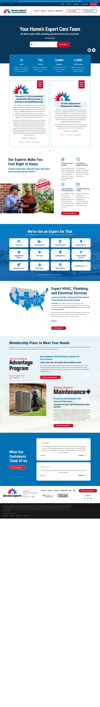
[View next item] (53, 151)
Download (36, 142)
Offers (68, 4)
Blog (74, 490)
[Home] (14, 11)
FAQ (62, 4)
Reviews (56, 490)
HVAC (10, 375)
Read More (82, 455)
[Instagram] (88, 498)
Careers (76, 4)
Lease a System (73, 11)
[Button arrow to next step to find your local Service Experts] (63, 44)
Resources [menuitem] (51, 11)
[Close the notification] (95, 1)
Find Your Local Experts (70, 213)
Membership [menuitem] (59, 11)
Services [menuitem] (36, 11)
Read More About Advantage (50, 377)
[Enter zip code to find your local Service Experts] (44, 44)
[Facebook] (85, 498)
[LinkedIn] (91, 498)
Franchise (84, 4)
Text (22, 142)
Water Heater (20, 375)
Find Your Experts (89, 11)
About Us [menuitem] (43, 11)
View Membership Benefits (63, 425)
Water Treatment (14, 377)
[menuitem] (6, 516)
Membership (64, 490)
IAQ (14, 375)
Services (43, 490)
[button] (94, 50)
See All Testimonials (17, 467)
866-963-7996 (93, 4)
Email (28, 142)
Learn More (78, 1)
